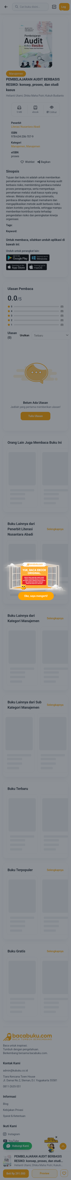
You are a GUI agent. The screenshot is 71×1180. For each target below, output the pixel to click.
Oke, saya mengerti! (36, 595)
